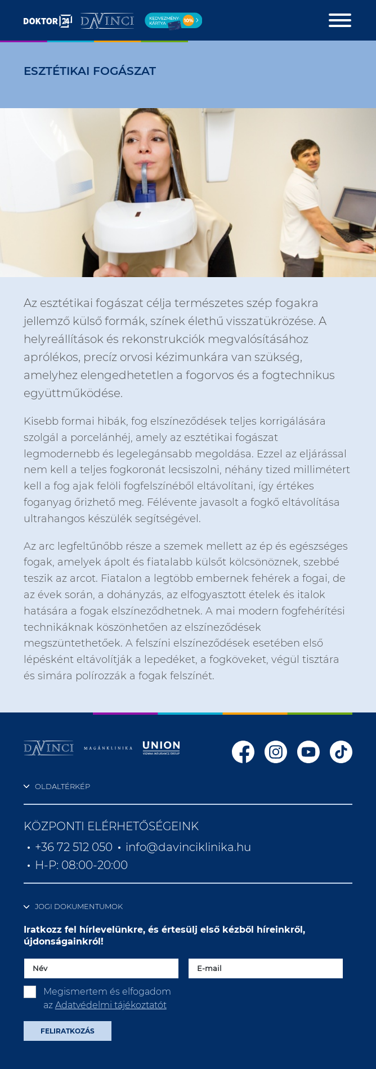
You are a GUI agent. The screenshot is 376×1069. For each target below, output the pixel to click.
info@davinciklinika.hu (188, 847)
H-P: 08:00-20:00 (81, 865)
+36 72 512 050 (74, 847)
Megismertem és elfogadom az (107, 998)
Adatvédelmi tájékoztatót (111, 1005)
